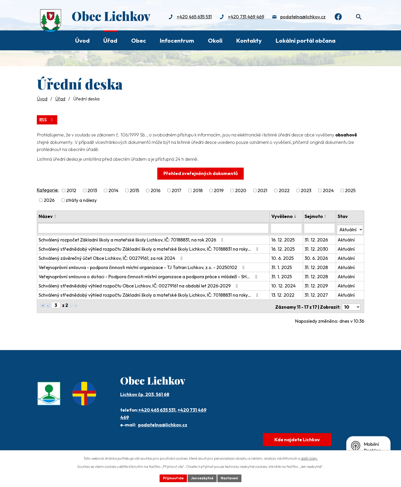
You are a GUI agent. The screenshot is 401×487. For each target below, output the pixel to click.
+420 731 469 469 (243, 17)
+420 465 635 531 (191, 17)
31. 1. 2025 (282, 266)
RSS (48, 119)
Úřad (110, 40)
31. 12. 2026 (316, 238)
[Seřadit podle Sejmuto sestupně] (326, 217)
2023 (306, 190)
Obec (138, 40)
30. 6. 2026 (316, 256)
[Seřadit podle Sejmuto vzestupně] (326, 215)
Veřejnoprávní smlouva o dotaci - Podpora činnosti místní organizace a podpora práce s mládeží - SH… (149, 275)
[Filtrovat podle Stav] (350, 227)
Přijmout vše (171, 478)
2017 (176, 190)
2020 (240, 190)
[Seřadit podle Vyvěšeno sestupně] (296, 217)
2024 (328, 190)
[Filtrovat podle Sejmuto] (319, 228)
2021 (262, 190)
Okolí (215, 40)
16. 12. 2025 (283, 238)
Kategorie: (48, 189)
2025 (350, 190)
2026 (49, 200)
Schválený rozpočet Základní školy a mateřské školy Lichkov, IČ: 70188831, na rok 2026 (132, 238)
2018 (198, 190)
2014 (113, 190)
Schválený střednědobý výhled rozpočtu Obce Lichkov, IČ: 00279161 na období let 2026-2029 (139, 284)
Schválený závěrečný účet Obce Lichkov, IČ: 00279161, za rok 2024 (111, 256)
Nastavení (231, 478)
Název (46, 216)
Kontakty (249, 40)
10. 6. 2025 (283, 256)
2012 (71, 190)
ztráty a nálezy (81, 200)
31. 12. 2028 (316, 266)
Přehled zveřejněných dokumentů (200, 173)
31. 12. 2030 (316, 247)
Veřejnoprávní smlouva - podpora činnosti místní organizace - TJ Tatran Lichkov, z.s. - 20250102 (142, 266)
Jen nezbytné (202, 478)
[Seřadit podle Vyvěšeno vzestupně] (296, 215)
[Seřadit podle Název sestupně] (55, 217)
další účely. (309, 458)
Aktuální (346, 238)
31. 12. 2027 (316, 293)
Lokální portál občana (305, 40)
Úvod (82, 40)
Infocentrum (177, 40)
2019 (219, 190)
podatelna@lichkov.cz (299, 17)
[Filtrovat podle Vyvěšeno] (287, 228)
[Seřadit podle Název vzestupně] (55, 215)
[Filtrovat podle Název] (154, 228)
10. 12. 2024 (284, 284)
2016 (155, 190)
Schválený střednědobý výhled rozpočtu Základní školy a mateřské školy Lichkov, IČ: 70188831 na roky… (149, 247)
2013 (92, 190)
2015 (134, 190)
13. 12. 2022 (283, 293)
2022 (284, 190)
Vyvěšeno (282, 216)
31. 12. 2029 (316, 284)
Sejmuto (314, 216)
